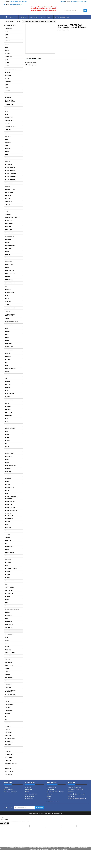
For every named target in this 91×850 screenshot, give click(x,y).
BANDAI (7, 152)
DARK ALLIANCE (9, 223)
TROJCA (7, 707)
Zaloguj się (74, 1)
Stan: (27, 65)
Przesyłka (23, 17)
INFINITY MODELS (10, 369)
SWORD (7, 668)
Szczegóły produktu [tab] (33, 58)
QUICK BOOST (9, 587)
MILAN (7, 459)
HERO (7, 340)
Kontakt (71, 783)
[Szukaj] (73, 10)
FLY (6, 286)
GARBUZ (7, 305)
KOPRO (7, 403)
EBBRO (7, 252)
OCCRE (7, 534)
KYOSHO (8, 409)
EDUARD (7, 255)
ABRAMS (7, 41)
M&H (6, 419)
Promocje (7, 787)
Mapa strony (29, 799)
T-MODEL (8, 671)
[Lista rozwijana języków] (63, 1)
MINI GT (7, 475)
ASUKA (7, 133)
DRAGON (8, 239)
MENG (7, 447)
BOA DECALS (9, 183)
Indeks (60, 30)
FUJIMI (7, 298)
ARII (6, 114)
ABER (6, 38)
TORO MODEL (9, 704)
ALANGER (8, 75)
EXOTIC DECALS (10, 273)
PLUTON (7, 575)
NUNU (7, 531)
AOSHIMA (8, 108)
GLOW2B (7, 311)
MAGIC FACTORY (10, 428)
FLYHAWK (8, 289)
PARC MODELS (9, 553)
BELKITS (7, 161)
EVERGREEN (8, 261)
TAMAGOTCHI (9, 678)
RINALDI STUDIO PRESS (12, 609)
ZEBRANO (8, 768)
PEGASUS (8, 559)
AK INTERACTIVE (10, 69)
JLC (6, 378)
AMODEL (7, 91)
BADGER (7, 148)
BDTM (50, 17)
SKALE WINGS (9, 634)
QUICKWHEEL (9, 590)
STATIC (7, 659)
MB (6, 444)
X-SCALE (8, 760)
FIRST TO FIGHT (10, 283)
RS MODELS (8, 621)
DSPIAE (7, 242)
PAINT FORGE (9, 546)
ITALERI (7, 375)
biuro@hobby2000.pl (16, 4)
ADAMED (7, 53)
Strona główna (10, 25)
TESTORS (8, 687)
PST (6, 584)
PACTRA (7, 543)
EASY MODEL (9, 248)
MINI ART (8, 472)
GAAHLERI (8, 302)
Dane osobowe (51, 787)
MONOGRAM (9, 518)
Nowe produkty (8, 789)
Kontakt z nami (29, 796)
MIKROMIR (8, 456)
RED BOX (7, 596)
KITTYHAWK (9, 400)
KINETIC (7, 397)
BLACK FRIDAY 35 (10, 170)
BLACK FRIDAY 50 (10, 180)
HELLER (7, 337)
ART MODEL (8, 123)
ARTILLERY (8, 130)
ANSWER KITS (9, 105)
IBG (6, 362)
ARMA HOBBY (9, 120)
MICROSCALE (9, 453)
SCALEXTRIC (9, 625)
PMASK (7, 578)
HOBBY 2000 (9, 347)
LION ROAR (8, 415)
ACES (7, 50)
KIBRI (6, 390)
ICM (6, 365)
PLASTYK (8, 571)
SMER (7, 640)
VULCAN (7, 748)
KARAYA (7, 387)
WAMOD (7, 751)
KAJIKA (7, 381)
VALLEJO (7, 726)
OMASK (7, 537)
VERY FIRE (8, 735)
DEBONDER (8, 230)
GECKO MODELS (10, 308)
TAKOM (7, 675)
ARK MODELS (9, 117)
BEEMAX (7, 158)
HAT (6, 328)
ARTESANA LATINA (10, 127)
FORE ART (8, 295)
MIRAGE (7, 484)
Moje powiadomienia (53, 801)
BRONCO (8, 195)
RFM (6, 603)
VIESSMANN (8, 742)
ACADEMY (8, 44)
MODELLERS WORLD (11, 511)
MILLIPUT (8, 469)
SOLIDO (7, 643)
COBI (6, 211)
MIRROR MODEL (10, 487)
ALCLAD (7, 78)
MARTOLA (8, 440)
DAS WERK (8, 227)
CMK (6, 208)
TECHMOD (8, 684)
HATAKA (7, 331)
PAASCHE (8, 540)
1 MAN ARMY (9, 28)
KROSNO (8, 406)
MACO (7, 425)
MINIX (7, 481)
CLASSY (7, 205)
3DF (6, 31)
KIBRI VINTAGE (9, 394)
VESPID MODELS (10, 738)
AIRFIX (7, 66)
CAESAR (7, 198)
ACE (6, 47)
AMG (6, 85)
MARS (7, 437)
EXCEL (7, 267)
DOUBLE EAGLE (9, 236)
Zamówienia (50, 789)
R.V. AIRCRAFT (9, 593)
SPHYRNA (8, 656)
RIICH (7, 606)
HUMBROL (8, 356)
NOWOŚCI (8, 528)
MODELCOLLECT (10, 508)
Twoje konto (52, 783)
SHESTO (7, 631)
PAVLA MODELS (9, 556)
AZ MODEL (8, 142)
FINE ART (8, 277)
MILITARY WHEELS (10, 465)
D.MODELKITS (9, 220)
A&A (6, 35)
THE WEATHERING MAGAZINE (10, 691)
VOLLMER (8, 745)
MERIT (7, 450)
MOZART (8, 521)
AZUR (6, 145)
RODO (43, 17)
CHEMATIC (8, 202)
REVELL (7, 600)
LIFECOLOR (8, 412)
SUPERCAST (9, 662)
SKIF (6, 637)
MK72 (7, 490)
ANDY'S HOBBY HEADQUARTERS (10, 101)
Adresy (49, 796)
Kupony (49, 799)
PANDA (7, 550)
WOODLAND (9, 757)
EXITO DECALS (9, 270)
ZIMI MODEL (8, 774)
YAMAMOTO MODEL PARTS (11, 764)
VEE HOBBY (8, 732)
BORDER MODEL (10, 189)
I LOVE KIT (8, 359)
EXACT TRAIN (9, 264)
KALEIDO (7, 384)
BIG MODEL (8, 164)
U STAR (7, 713)
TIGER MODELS (9, 698)
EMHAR (7, 258)
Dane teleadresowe (62, 17)
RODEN (7, 612)
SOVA (7, 646)
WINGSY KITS (9, 754)
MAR (6, 431)
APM (6, 111)
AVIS (6, 139)
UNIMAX (7, 723)
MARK (7, 434)
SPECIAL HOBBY (9, 653)
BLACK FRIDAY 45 (10, 177)
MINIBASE (8, 478)
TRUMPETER (8, 710)
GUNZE (7, 319)
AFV (6, 60)
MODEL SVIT (9, 504)
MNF (6, 494)
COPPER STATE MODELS (12, 217)
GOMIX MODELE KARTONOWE (10, 314)
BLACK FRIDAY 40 (10, 173)
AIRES (7, 63)
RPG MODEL (8, 615)
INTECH (7, 372)
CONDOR (8, 214)
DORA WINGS (9, 233)
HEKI (6, 334)
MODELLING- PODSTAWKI (9, 514)
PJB (6, 565)
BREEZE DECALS (9, 192)
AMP (6, 94)
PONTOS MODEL (10, 581)
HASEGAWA (8, 325)
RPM (6, 618)
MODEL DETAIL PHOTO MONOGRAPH (11, 497)
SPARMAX (8, 650)
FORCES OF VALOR (10, 292)
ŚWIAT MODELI (9, 665)
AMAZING (8, 81)
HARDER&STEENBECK (11, 322)
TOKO (7, 701)
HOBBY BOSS (9, 350)
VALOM (7, 729)
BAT (6, 155)
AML (6, 88)
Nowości (13, 17)
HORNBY (7, 353)
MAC (6, 422)
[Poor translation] (6, 823)
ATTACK (7, 136)
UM (6, 720)
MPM (6, 525)
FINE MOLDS (8, 280)
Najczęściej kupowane (10, 792)
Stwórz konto (83, 1)
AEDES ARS (8, 56)
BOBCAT (7, 186)
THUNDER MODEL (10, 695)
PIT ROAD (8, 562)
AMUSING (8, 97)
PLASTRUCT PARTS (11, 568)
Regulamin (34, 17)
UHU (6, 717)
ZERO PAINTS (9, 771)
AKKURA (7, 72)
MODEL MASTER (10, 501)
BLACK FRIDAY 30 (10, 167)
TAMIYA (7, 681)
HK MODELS (8, 344)
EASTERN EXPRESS (10, 245)
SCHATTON (8, 628)
